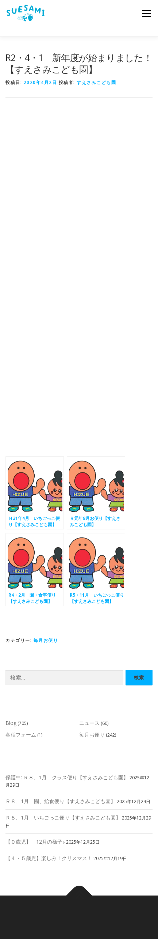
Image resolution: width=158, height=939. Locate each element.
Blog (10, 722)
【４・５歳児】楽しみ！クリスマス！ (48, 858)
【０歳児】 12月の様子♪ (35, 841)
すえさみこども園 (96, 82)
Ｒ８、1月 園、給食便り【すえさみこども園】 (60, 801)
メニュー (146, 14)
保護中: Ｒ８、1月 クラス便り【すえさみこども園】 (66, 777)
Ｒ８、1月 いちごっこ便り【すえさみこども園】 (63, 817)
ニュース (89, 722)
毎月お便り (46, 640)
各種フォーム (20, 734)
